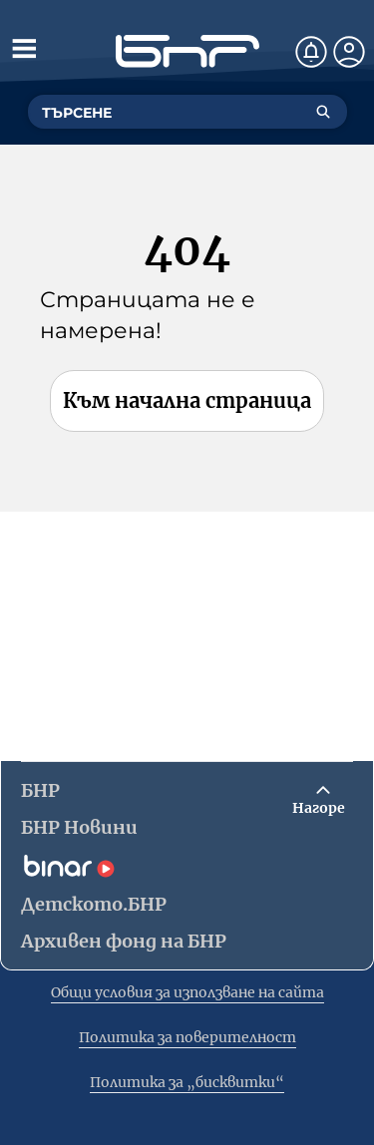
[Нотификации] (311, 52)
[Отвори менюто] (24, 48)
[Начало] (187, 51)
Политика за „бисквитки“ (187, 1082)
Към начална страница (187, 400)
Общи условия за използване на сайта (187, 992)
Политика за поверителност (187, 1037)
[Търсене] (323, 112)
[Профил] (349, 52)
